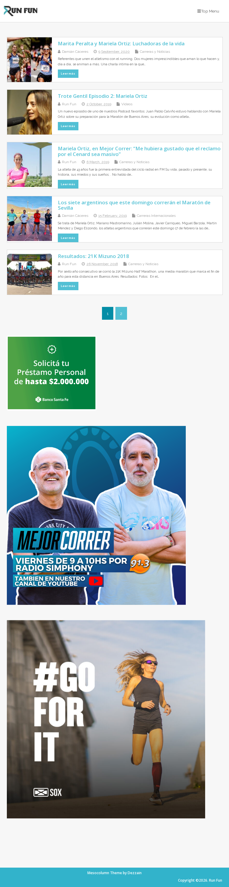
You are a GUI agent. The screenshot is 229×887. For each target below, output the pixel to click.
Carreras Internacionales (156, 216)
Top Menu (208, 11)
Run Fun (69, 104)
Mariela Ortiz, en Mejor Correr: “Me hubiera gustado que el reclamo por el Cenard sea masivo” (139, 151)
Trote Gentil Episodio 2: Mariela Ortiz (102, 95)
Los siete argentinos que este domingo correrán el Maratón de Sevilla (134, 205)
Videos (126, 104)
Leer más (68, 73)
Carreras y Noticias (155, 52)
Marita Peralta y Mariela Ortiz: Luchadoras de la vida (121, 43)
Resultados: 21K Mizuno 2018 (93, 256)
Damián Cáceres (75, 52)
